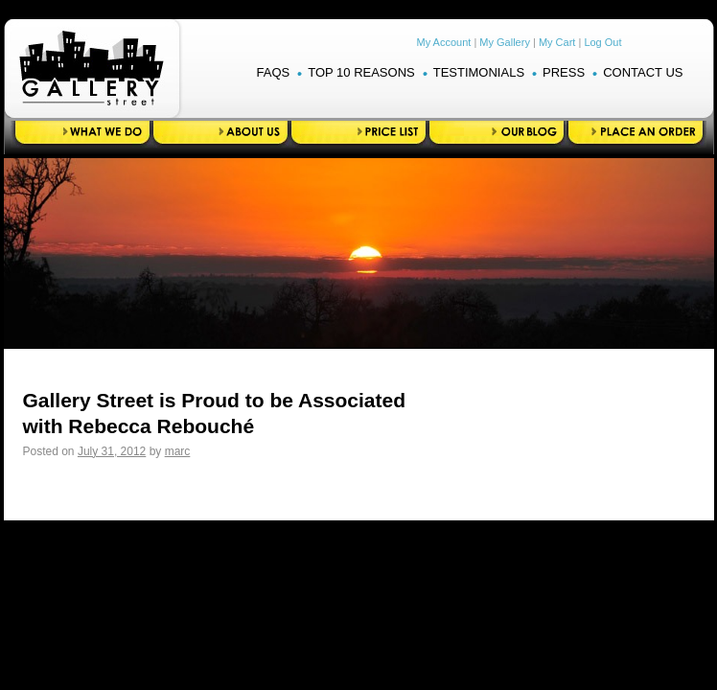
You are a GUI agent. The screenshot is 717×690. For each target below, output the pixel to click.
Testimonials (478, 72)
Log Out (602, 42)
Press (564, 72)
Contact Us (642, 72)
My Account (444, 42)
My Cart (557, 42)
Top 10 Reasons (361, 72)
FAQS (273, 72)
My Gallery (504, 42)
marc (178, 451)
